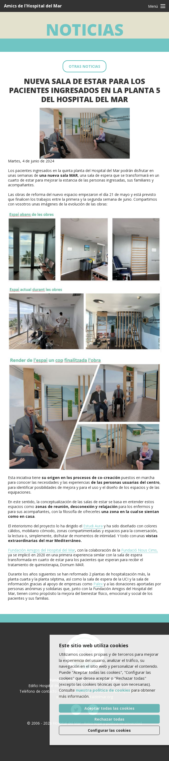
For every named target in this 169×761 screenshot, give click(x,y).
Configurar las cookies (109, 730)
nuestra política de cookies (103, 690)
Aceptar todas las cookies (109, 708)
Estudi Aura (93, 525)
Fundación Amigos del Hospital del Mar (41, 550)
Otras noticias (84, 66)
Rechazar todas (109, 719)
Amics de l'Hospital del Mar (33, 6)
